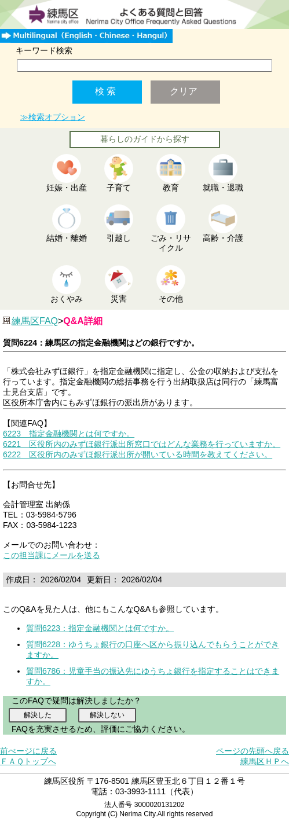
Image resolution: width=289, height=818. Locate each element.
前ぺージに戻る (28, 750)
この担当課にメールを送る (51, 555)
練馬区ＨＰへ (264, 761)
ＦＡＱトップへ (28, 761)
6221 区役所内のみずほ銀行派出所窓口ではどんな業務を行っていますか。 (141, 444)
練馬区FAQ (35, 321)
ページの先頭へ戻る (252, 750)
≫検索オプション (52, 117)
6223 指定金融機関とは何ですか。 (68, 433)
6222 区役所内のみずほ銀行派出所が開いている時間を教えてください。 (137, 454)
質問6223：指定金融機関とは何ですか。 (100, 628)
